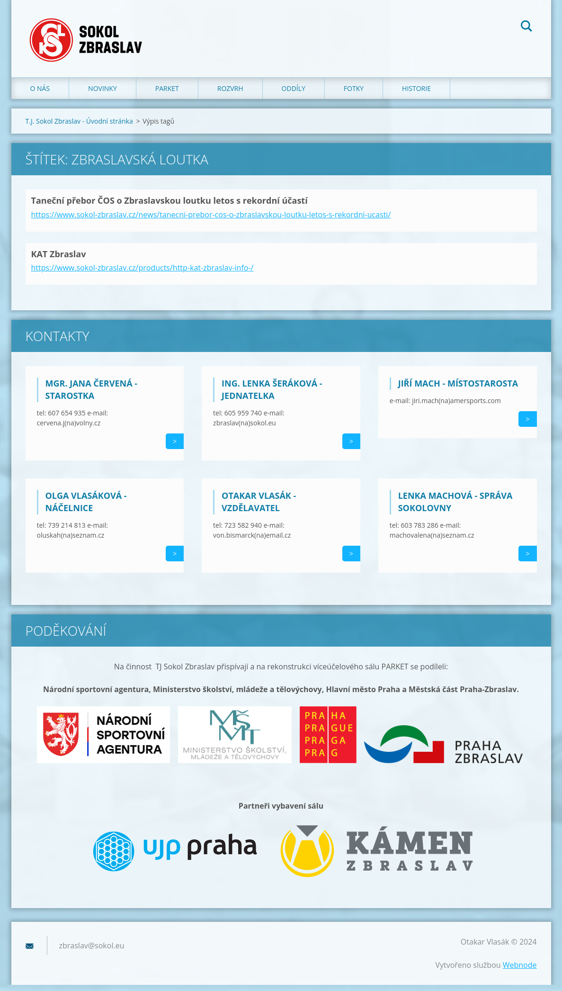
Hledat (526, 27)
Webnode (520, 971)
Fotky (354, 94)
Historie (416, 94)
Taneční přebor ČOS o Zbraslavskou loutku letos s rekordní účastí (169, 206)
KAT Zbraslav (58, 259)
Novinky (102, 94)
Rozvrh (230, 94)
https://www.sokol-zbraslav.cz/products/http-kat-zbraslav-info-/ (142, 274)
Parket (167, 94)
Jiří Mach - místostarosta (458, 389)
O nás (40, 94)
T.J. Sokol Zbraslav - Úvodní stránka (79, 127)
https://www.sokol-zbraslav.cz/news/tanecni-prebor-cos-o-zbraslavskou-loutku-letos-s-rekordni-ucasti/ (211, 220)
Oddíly (293, 94)
